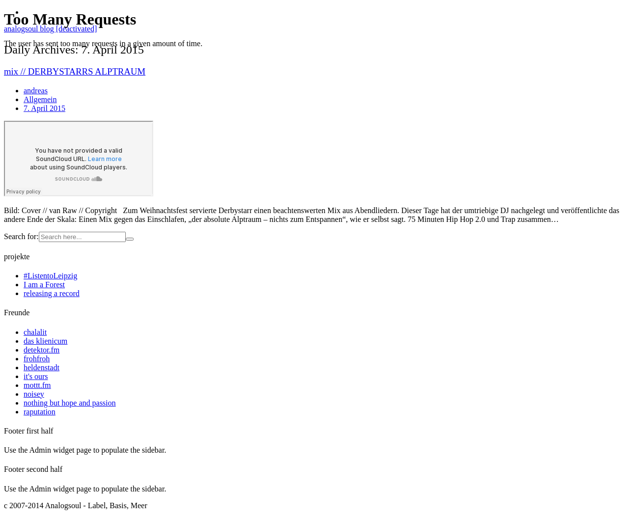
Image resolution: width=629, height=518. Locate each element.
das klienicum (45, 341)
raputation (40, 412)
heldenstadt (41, 367)
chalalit (35, 332)
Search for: (21, 236)
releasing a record (52, 293)
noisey (34, 394)
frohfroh (37, 358)
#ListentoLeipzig (50, 276)
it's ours (36, 376)
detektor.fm (41, 350)
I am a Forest (44, 284)
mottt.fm (37, 385)
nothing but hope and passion (70, 403)
